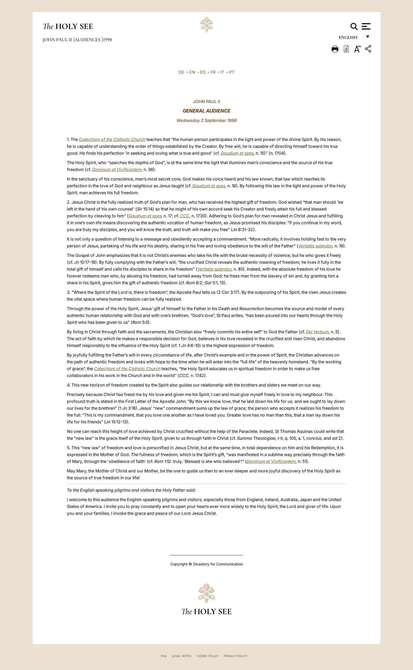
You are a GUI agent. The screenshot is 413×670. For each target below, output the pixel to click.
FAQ (163, 656)
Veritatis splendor (315, 245)
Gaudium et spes (237, 153)
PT (231, 72)
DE (181, 72)
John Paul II (58, 39)
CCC (184, 215)
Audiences (88, 39)
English (350, 39)
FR (212, 72)
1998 (107, 39)
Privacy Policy (235, 656)
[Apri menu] (365, 26)
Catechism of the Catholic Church (112, 139)
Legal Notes (181, 656)
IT (222, 72)
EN (192, 72)
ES (202, 72)
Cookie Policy (208, 656)
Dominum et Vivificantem (116, 169)
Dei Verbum (317, 331)
